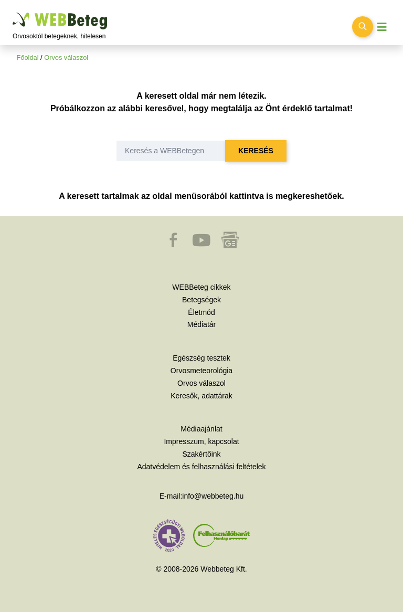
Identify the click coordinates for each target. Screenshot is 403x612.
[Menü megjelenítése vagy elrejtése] (382, 27)
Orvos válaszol (66, 57)
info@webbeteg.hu (212, 496)
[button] (174, 245)
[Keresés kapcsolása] (362, 26)
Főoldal (28, 57)
